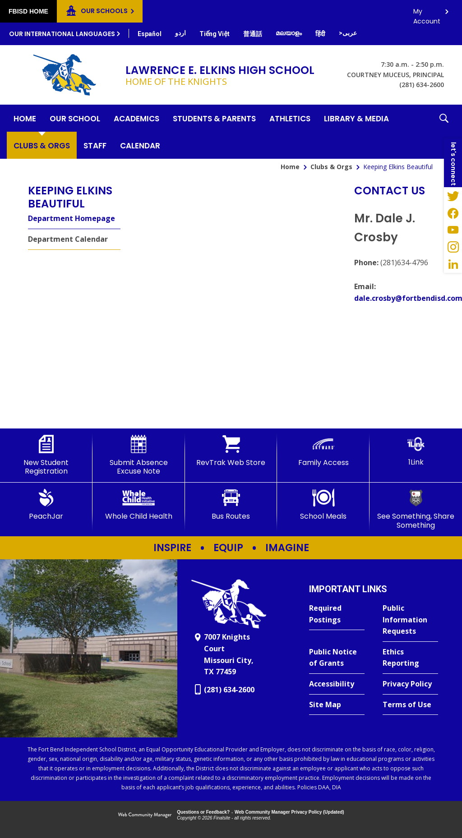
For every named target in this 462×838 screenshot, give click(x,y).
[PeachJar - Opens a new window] (46, 504)
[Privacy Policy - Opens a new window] (410, 684)
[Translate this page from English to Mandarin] (253, 33)
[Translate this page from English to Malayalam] (288, 32)
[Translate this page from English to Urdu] (180, 32)
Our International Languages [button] (62, 33)
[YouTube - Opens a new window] (453, 230)
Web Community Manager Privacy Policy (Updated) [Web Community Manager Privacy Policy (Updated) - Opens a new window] (289, 812)
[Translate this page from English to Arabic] (347, 32)
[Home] (25, 118)
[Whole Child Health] (138, 504)
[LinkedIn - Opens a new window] (453, 264)
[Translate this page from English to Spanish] (149, 33)
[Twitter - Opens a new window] (453, 196)
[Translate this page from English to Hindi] (320, 33)
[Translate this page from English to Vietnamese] (214, 33)
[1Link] (415, 450)
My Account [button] (426, 14)
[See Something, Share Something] (415, 509)
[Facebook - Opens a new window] (453, 213)
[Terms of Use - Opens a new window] (410, 705)
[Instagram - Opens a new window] (453, 247)
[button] (443, 132)
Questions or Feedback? (203, 812)
